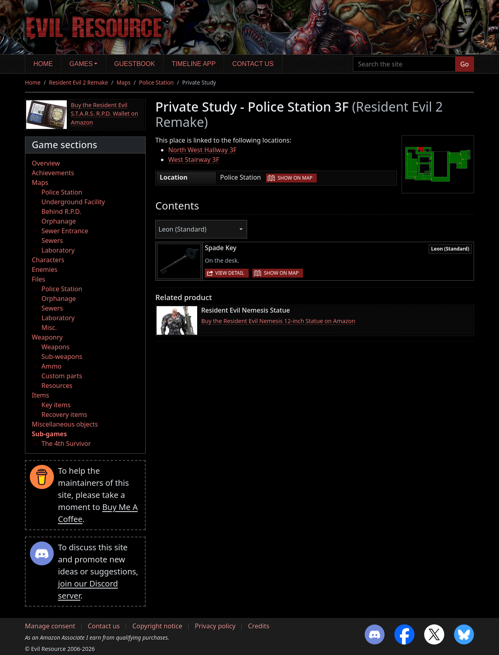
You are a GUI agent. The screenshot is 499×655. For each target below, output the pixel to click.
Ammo (51, 366)
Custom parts (61, 375)
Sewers (52, 240)
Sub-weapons (61, 356)
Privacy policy (215, 626)
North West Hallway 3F (202, 149)
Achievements (53, 172)
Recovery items (64, 414)
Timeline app (194, 63)
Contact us (253, 63)
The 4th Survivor (66, 443)
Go (464, 64)
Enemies (45, 269)
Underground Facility (73, 201)
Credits (258, 626)
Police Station (156, 82)
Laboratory (57, 250)
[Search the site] (404, 64)
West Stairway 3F (193, 159)
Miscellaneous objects (65, 424)
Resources (56, 385)
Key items (55, 404)
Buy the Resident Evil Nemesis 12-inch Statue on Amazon (278, 321)
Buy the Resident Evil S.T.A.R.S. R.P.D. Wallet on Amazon (104, 113)
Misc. (49, 327)
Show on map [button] (295, 177)
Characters (48, 259)
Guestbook (134, 63)
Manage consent (50, 626)
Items (40, 395)
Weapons (55, 346)
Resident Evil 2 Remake (78, 82)
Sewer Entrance (64, 230)
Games (81, 63)
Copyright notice (157, 626)
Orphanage (58, 221)
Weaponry (47, 337)
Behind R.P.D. (61, 211)
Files (38, 279)
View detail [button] (229, 272)
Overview (46, 163)
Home (43, 63)
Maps (124, 82)
